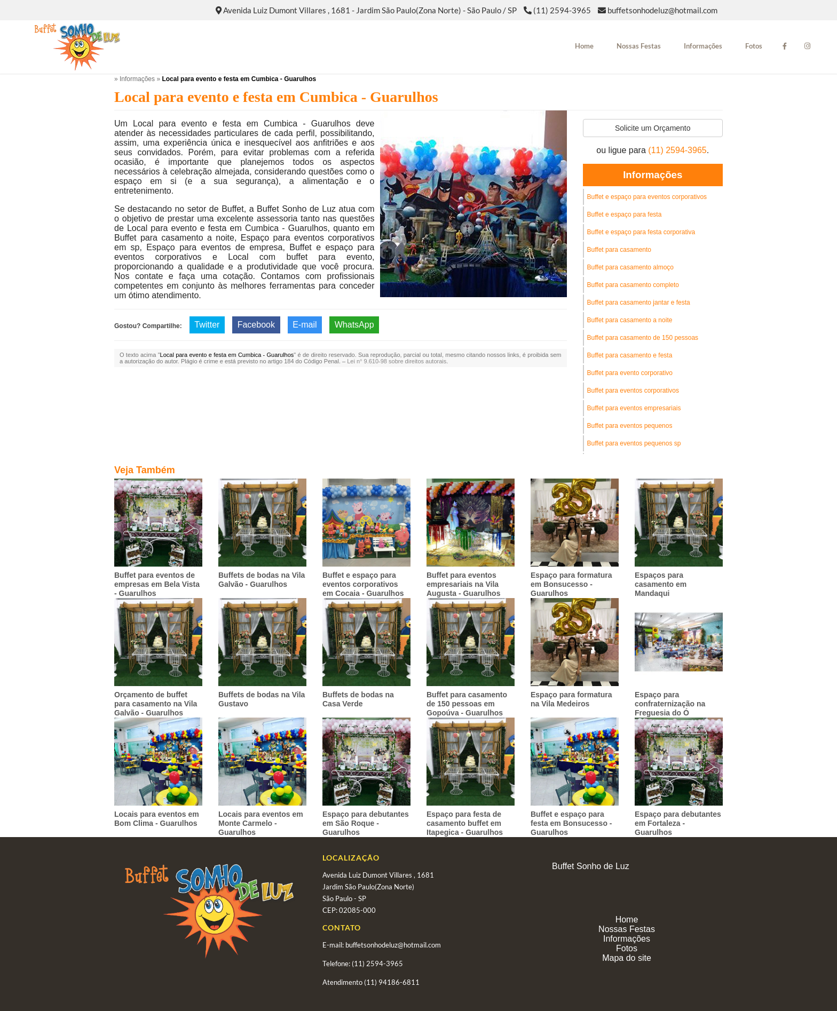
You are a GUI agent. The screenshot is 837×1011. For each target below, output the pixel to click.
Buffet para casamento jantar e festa (638, 302)
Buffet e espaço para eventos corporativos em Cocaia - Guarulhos (363, 584)
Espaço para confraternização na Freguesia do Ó (670, 703)
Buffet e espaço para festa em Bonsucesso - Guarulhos (571, 823)
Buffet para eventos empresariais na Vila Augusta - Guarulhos (463, 584)
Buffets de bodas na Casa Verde (358, 699)
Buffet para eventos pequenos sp (634, 443)
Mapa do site (626, 957)
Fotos (753, 46)
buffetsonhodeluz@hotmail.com (662, 10)
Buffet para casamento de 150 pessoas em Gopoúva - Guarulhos (467, 703)
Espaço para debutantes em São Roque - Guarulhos (365, 823)
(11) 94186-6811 (392, 982)
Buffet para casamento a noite (630, 320)
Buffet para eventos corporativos (633, 390)
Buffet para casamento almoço (630, 267)
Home (584, 46)
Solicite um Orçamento (653, 128)
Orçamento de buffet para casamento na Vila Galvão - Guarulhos (155, 703)
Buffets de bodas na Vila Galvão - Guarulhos (261, 579)
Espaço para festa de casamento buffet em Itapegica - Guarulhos (465, 823)
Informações (703, 46)
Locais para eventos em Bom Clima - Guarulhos (156, 818)
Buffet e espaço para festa (624, 214)
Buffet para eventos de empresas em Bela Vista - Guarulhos (157, 584)
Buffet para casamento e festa (630, 355)
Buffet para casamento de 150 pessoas (643, 337)
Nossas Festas (639, 46)
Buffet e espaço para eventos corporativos (647, 197)
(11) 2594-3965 (562, 10)
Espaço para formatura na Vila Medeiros (571, 699)
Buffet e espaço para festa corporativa (641, 232)
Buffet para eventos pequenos (630, 425)
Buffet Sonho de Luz (590, 866)
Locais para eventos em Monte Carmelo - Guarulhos (260, 823)
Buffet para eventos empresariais (634, 408)
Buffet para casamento (619, 249)
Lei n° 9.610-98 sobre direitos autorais (396, 361)
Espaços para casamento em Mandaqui (660, 584)
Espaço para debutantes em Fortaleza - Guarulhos (678, 823)
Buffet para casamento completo (633, 285)
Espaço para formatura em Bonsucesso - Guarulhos (571, 584)
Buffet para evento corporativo (630, 373)
